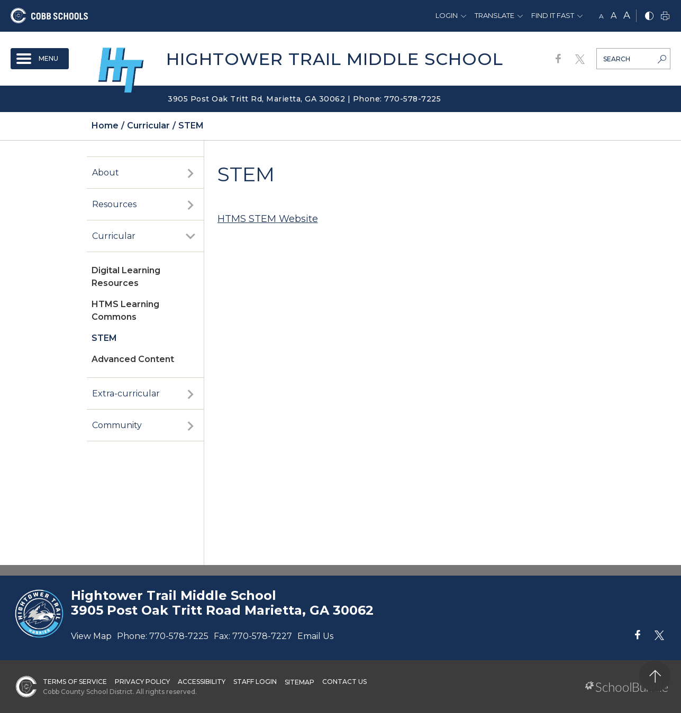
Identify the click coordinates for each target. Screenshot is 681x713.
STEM (104, 338)
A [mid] (613, 16)
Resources (114, 204)
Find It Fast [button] (552, 15)
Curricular (113, 236)
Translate (494, 15)
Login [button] (446, 15)
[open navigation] (40, 58)
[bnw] (649, 17)
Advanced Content (133, 359)
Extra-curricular (126, 393)
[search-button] (662, 60)
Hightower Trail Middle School (334, 59)
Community (117, 425)
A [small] (601, 16)
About (105, 173)
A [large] (626, 15)
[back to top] (654, 676)
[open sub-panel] (190, 172)
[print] (665, 17)
